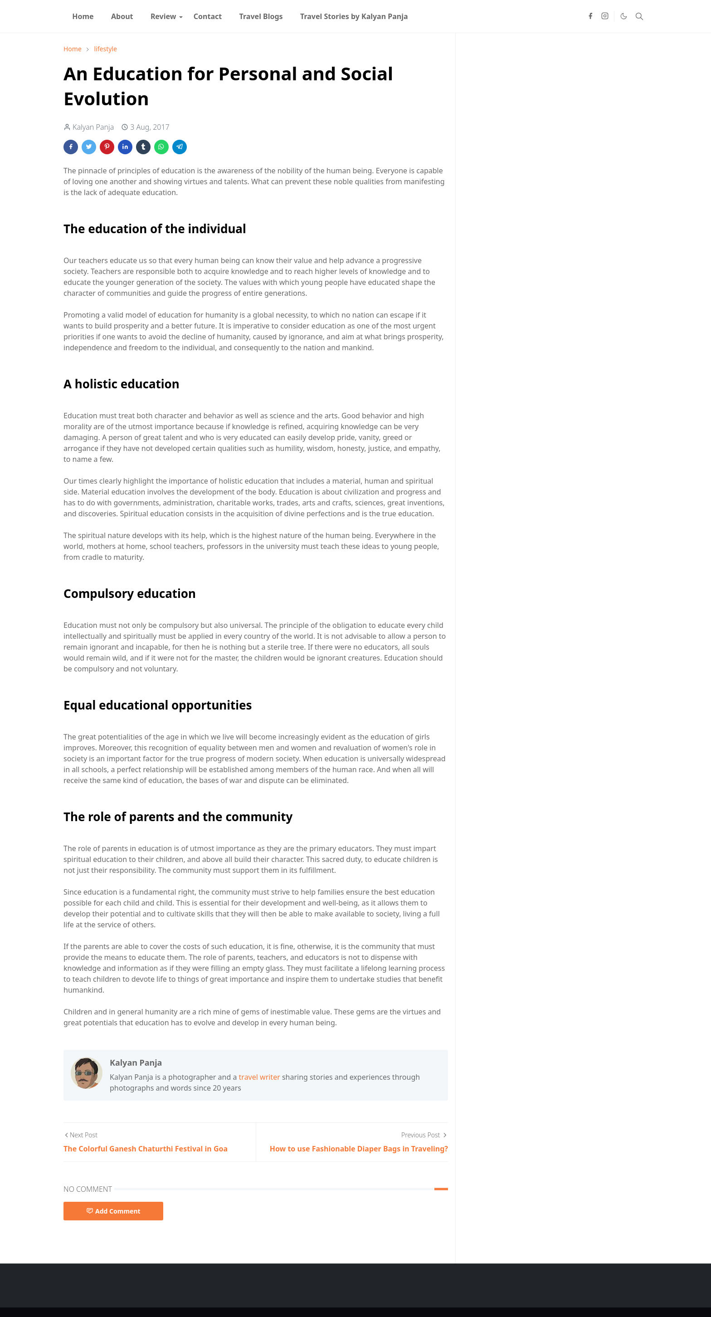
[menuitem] (82, 16)
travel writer (259, 1077)
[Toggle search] (639, 16)
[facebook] (590, 16)
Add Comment (113, 1211)
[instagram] (605, 16)
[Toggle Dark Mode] (623, 16)
